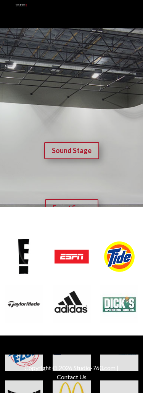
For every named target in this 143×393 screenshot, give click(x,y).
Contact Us (72, 376)
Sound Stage (72, 150)
